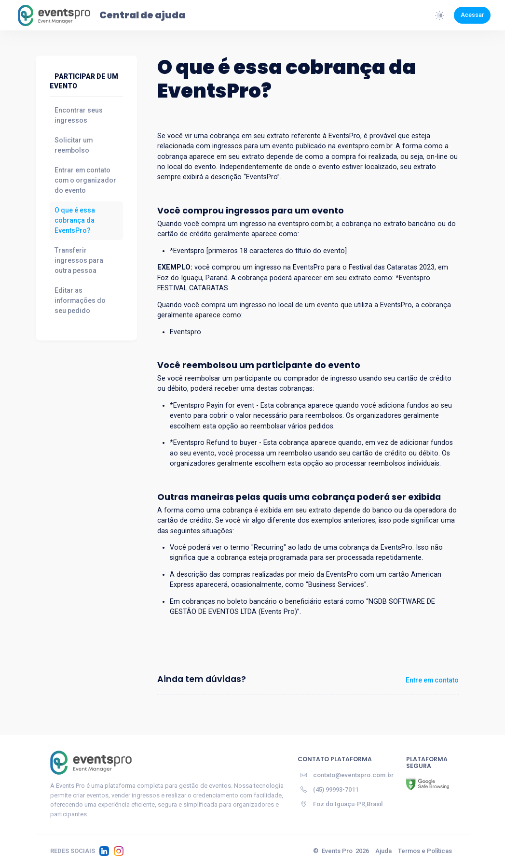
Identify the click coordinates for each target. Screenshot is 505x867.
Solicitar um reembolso (74, 145)
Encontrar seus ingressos (79, 115)
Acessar (472, 15)
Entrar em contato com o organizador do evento (85, 180)
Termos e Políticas (425, 850)
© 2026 (341, 851)
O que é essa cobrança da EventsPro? (75, 220)
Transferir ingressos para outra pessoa (79, 260)
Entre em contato (432, 680)
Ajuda (383, 850)
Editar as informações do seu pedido (80, 300)
